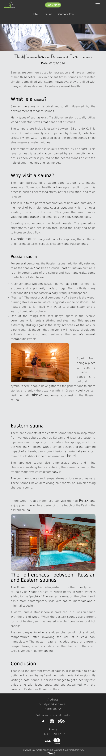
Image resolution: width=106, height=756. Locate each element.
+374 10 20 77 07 (53, 734)
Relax (83, 500)
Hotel (35, 14)
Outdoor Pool (66, 14)
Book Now (53, 5)
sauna (39, 100)
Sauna (48, 14)
